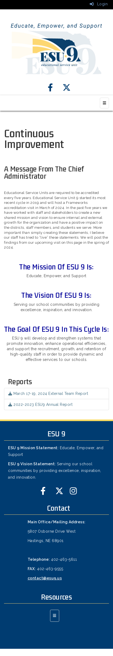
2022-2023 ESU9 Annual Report (40, 404)
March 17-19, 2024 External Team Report (48, 393)
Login (99, 4)
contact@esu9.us (45, 578)
